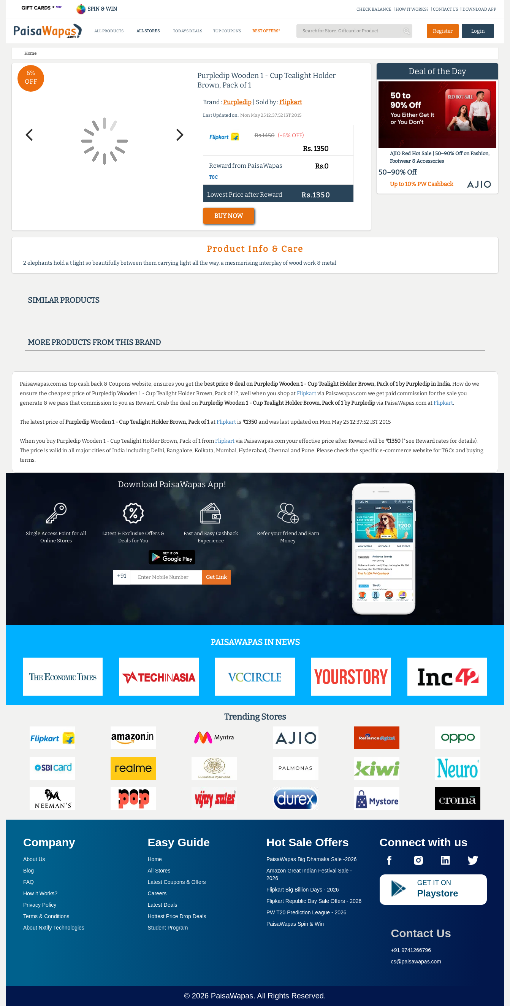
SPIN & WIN (96, 9)
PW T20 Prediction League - (306, 912)
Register (443, 31)
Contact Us (421, 933)
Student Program (168, 928)
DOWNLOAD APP (479, 9)
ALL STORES (148, 31)
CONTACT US (445, 9)
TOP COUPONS (227, 31)
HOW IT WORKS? (412, 9)
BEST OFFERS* (266, 31)
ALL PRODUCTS (109, 31)
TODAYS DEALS (187, 31)
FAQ (28, 882)
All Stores (159, 871)
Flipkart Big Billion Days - (302, 890)
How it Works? (40, 893)
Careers (157, 893)
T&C (213, 177)
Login (478, 31)
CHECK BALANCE (373, 9)
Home (155, 859)
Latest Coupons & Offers (177, 882)
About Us (34, 859)
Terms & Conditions (46, 916)
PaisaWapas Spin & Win (295, 924)
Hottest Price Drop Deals (177, 916)
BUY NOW (228, 215)
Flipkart (290, 102)
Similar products (64, 300)
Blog (28, 871)
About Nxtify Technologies (53, 928)
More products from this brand (94, 342)
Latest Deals (162, 905)
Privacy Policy (39, 905)
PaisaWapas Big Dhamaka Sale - (311, 859)
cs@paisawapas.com (416, 961)
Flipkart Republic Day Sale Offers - (313, 901)
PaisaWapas (232, 996)
